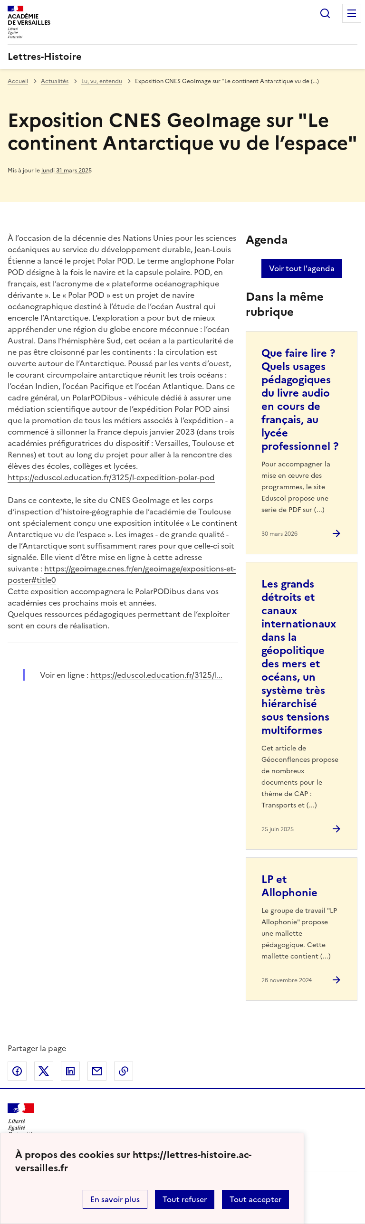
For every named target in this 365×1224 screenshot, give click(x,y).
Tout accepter (255, 1199)
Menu (351, 13)
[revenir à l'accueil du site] (182, 56)
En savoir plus (115, 1199)
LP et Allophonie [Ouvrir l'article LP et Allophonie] (289, 886)
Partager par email (96, 1071)
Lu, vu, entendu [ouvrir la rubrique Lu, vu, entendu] (101, 81)
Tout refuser (185, 1199)
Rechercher (325, 13)
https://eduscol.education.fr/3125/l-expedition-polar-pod (111, 477)
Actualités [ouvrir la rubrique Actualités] (54, 81)
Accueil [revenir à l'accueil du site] (18, 81)
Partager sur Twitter (43, 1071)
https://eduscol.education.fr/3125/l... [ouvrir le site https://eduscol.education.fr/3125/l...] (156, 675)
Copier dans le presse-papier (123, 1071)
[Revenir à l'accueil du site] (21, 1120)
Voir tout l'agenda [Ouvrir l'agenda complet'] (302, 268)
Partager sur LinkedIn (70, 1071)
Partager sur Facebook (17, 1071)
